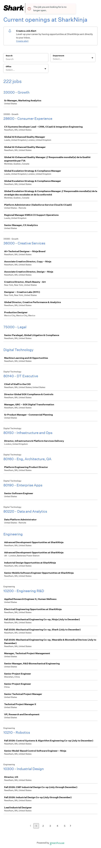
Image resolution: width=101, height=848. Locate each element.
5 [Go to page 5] (64, 826)
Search (9, 55)
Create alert (22, 41)
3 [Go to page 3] (50, 826)
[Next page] (70, 826)
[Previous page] (30, 826)
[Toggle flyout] (92, 58)
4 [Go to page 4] (57, 826)
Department (58, 55)
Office (8, 66)
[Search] (25, 59)
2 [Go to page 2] (43, 826)
